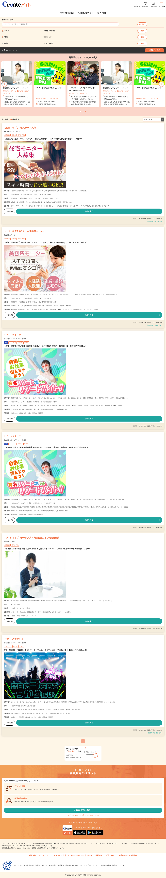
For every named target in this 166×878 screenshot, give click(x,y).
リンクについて (45, 855)
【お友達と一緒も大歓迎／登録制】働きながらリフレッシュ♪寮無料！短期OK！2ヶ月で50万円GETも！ (46, 447)
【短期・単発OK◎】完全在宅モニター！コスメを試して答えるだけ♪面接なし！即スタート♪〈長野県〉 (46, 242)
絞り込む (142, 24)
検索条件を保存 (154, 50)
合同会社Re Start (9, 541)
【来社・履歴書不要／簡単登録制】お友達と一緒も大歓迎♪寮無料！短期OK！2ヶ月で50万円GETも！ (45, 346)
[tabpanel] (83, 84)
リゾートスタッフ (12, 335)
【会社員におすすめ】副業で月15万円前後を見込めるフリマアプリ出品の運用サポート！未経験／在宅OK (47, 549)
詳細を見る (89, 211)
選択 (142, 31)
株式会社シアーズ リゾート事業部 (15, 339)
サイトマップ (59, 855)
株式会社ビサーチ (10, 235)
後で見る (9, 211)
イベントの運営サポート (15, 639)
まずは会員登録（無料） (83, 810)
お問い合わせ (110, 855)
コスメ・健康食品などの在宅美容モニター (24, 231)
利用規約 (32, 855)
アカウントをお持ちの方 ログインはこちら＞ (83, 815)
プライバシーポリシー (75, 855)
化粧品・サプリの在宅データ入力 (20, 128)
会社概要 (99, 855)
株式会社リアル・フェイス (12, 131)
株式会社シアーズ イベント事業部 (15, 643)
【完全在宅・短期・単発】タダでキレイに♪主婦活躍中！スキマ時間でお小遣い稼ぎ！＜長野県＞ (43, 139)
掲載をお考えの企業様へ (128, 855)
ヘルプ (89, 855)
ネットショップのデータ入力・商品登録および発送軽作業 (31, 538)
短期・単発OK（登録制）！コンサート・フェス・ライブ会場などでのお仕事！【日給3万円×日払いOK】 (46, 650)
